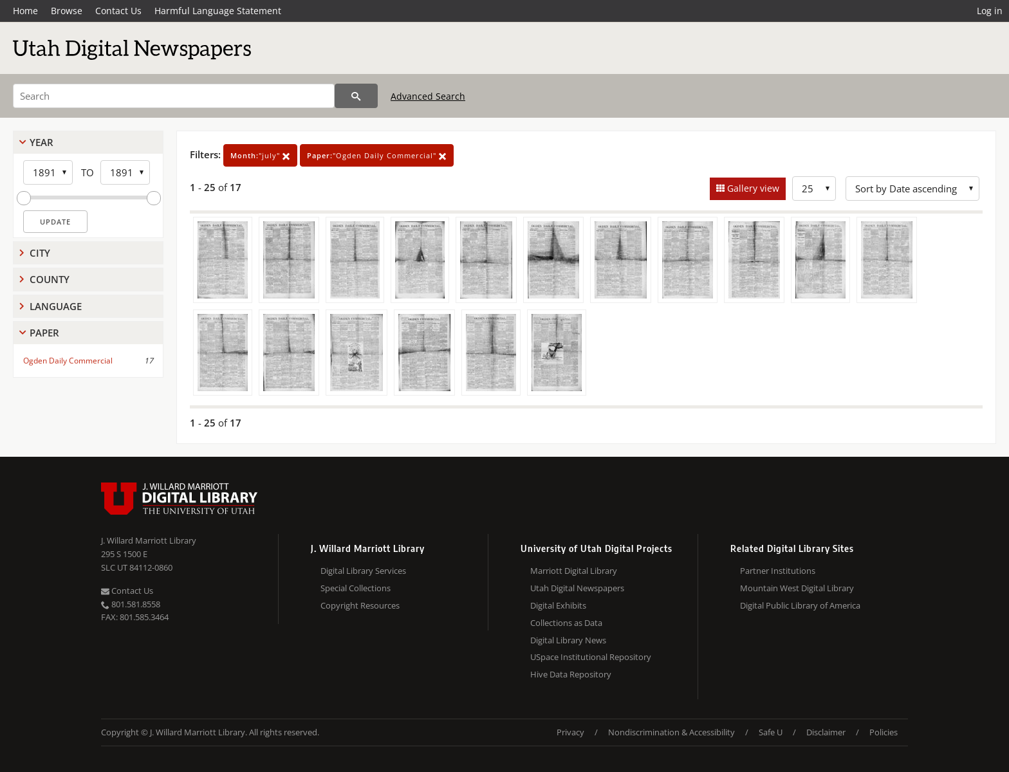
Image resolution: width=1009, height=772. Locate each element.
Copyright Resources (360, 605)
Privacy (570, 732)
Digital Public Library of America (800, 605)
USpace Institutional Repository (590, 657)
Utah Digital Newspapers (577, 588)
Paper (44, 332)
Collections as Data (566, 623)
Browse (66, 11)
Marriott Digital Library (573, 570)
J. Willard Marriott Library (148, 540)
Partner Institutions (777, 570)
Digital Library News (568, 640)
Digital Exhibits (558, 605)
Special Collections (355, 588)
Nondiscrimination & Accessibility (671, 732)
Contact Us (118, 11)
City (40, 252)
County (49, 279)
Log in (990, 11)
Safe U (770, 732)
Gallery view (752, 188)
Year (41, 142)
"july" (260, 155)
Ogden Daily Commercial (68, 360)
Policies (883, 732)
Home (25, 11)
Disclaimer (826, 732)
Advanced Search (428, 96)
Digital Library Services (363, 570)
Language (56, 306)
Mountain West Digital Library (797, 588)
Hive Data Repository (570, 674)
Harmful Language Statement (217, 11)
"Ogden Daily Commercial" (377, 155)
